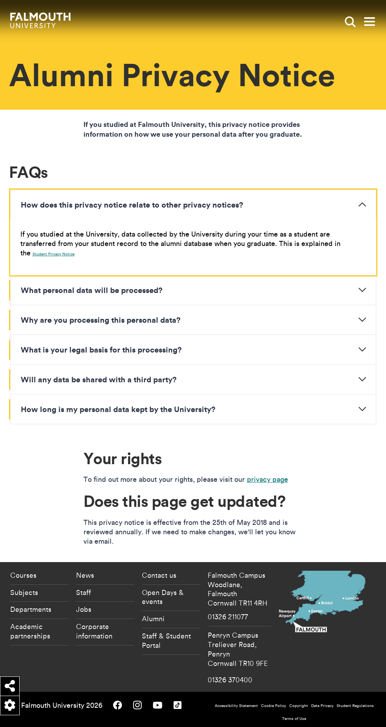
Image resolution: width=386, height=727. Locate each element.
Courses (23, 575)
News (85, 575)
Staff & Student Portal (166, 640)
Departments (30, 609)
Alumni (153, 618)
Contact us (159, 575)
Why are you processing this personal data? (101, 320)
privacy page (267, 479)
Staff (83, 592)
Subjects (24, 592)
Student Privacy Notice (53, 254)
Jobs (83, 609)
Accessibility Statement (236, 705)
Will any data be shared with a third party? (99, 379)
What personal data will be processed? (92, 290)
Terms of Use (294, 718)
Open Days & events (163, 597)
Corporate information (94, 631)
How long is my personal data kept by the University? (118, 409)
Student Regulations (355, 705)
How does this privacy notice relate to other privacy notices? (132, 204)
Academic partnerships (30, 631)
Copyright (298, 705)
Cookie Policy (273, 705)
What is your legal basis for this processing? (101, 349)
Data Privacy (322, 705)
